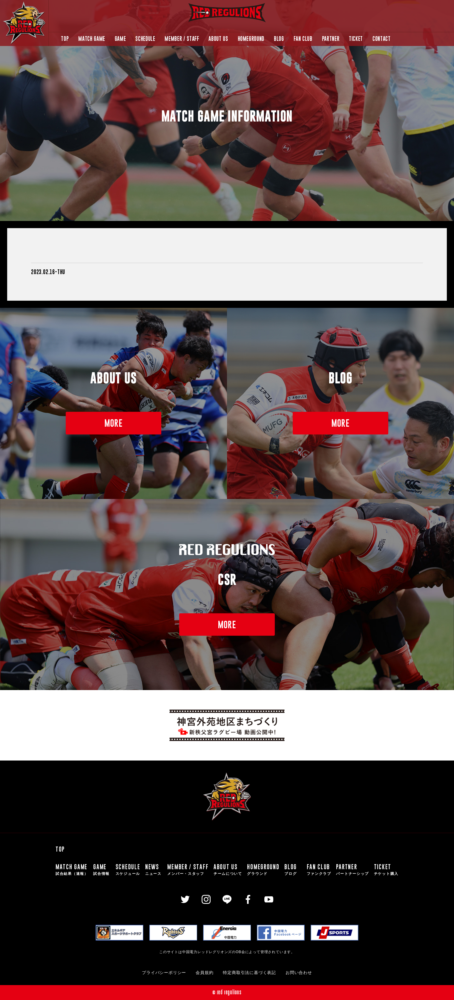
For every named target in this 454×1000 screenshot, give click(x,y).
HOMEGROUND (251, 38)
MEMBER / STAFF (182, 38)
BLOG (279, 38)
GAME (120, 38)
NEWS (153, 870)
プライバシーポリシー (164, 972)
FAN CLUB (303, 38)
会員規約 (204, 972)
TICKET (356, 38)
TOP (65, 38)
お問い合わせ (299, 972)
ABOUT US (218, 38)
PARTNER (330, 38)
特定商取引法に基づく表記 (249, 972)
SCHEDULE (145, 38)
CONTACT (381, 38)
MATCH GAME (91, 38)
